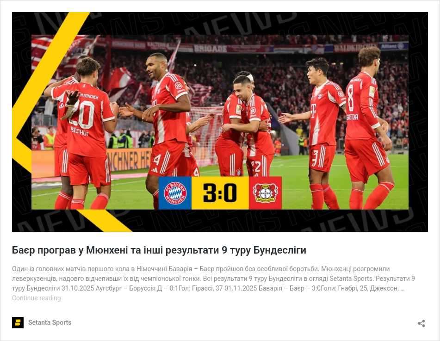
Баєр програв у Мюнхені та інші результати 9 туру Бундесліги (159, 250)
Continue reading (36, 298)
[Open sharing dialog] (421, 320)
